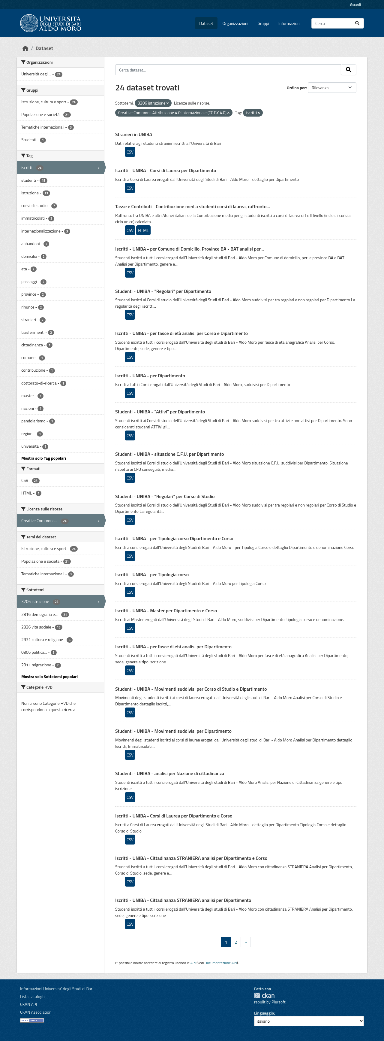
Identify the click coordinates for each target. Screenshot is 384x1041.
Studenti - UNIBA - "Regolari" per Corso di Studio (165, 496)
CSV (130, 152)
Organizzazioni (235, 23)
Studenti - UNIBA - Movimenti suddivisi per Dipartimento (173, 731)
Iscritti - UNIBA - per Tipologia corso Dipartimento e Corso (174, 538)
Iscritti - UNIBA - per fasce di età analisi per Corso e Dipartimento (181, 333)
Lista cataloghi (33, 996)
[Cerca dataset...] (337, 23)
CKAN (264, 995)
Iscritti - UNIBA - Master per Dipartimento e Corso (166, 610)
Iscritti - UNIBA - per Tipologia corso (152, 574)
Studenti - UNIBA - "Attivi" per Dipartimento (160, 411)
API (193, 963)
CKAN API (28, 1004)
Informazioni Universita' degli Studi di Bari (56, 988)
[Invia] (357, 23)
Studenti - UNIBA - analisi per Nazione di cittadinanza (169, 773)
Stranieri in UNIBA (133, 134)
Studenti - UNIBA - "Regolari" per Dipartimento (163, 291)
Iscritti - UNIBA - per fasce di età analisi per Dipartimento (173, 646)
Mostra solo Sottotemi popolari (49, 676)
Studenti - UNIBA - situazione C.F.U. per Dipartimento (169, 454)
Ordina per (296, 87)
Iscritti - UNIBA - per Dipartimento (150, 375)
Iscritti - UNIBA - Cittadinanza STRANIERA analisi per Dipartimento (183, 900)
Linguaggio (264, 1013)
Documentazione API (221, 963)
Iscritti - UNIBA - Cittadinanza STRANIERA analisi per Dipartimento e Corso (191, 858)
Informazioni (289, 23)
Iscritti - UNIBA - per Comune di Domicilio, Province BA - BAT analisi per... (189, 248)
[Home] (25, 48)
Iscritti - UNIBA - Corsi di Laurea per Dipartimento (165, 170)
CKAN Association (35, 1012)
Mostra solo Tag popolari (43, 458)
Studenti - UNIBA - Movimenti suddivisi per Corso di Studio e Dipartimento (191, 688)
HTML (143, 230)
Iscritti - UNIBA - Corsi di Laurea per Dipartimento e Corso (173, 815)
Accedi (355, 5)
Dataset (206, 23)
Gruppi (263, 23)
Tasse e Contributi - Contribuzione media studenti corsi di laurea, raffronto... (192, 206)
